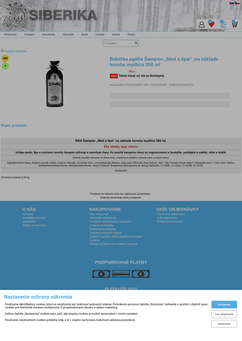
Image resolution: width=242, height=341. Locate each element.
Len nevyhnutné (224, 314)
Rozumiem (224, 304)
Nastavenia (224, 324)
